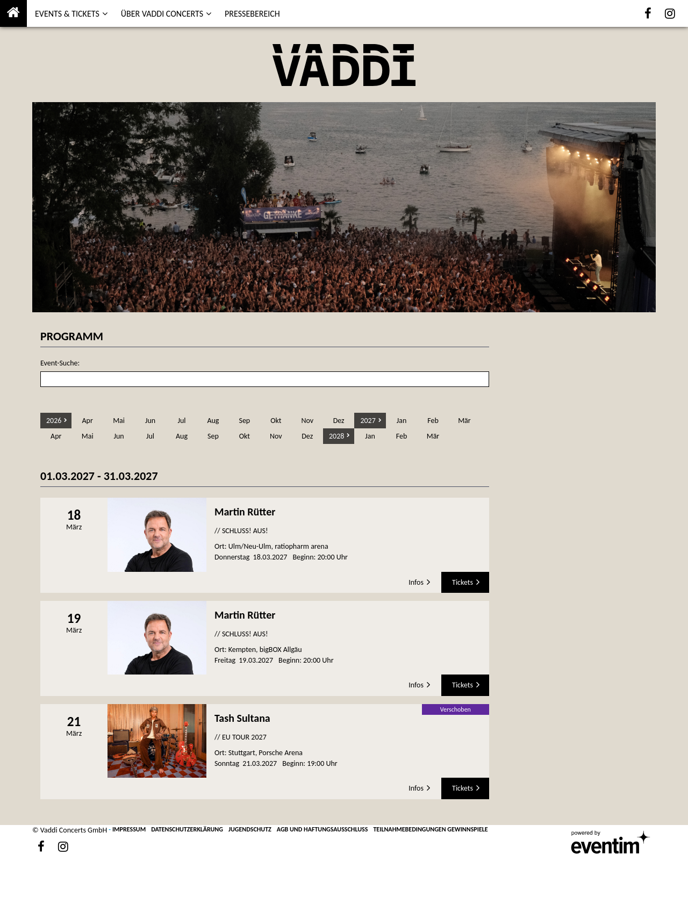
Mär (464, 420)
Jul (181, 420)
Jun (150, 420)
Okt (275, 420)
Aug (213, 420)
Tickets (462, 582)
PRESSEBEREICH (252, 14)
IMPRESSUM (129, 829)
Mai (119, 420)
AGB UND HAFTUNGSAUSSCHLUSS (322, 829)
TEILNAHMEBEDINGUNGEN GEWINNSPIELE (430, 829)
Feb (433, 420)
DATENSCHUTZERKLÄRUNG (187, 829)
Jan (402, 420)
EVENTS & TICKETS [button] (67, 14)
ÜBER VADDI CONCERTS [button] (162, 14)
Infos (416, 582)
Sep (244, 420)
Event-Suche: (60, 363)
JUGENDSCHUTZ (249, 829)
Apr (87, 420)
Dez (339, 420)
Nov (307, 420)
